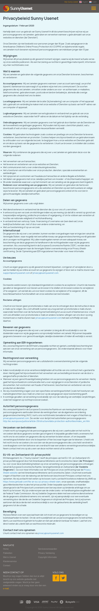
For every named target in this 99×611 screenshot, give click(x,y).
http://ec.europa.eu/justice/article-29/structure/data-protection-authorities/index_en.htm (46, 421)
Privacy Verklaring (46, 553)
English (83, 2)
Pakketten (7, 553)
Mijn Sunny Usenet (71, 2)
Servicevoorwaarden (47, 549)
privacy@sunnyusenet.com (45, 273)
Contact (6, 565)
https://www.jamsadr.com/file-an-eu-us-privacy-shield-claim (32, 481)
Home (6, 549)
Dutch (93, 2)
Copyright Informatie (47, 557)
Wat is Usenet (9, 557)
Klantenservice (10, 561)
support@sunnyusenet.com (16, 273)
